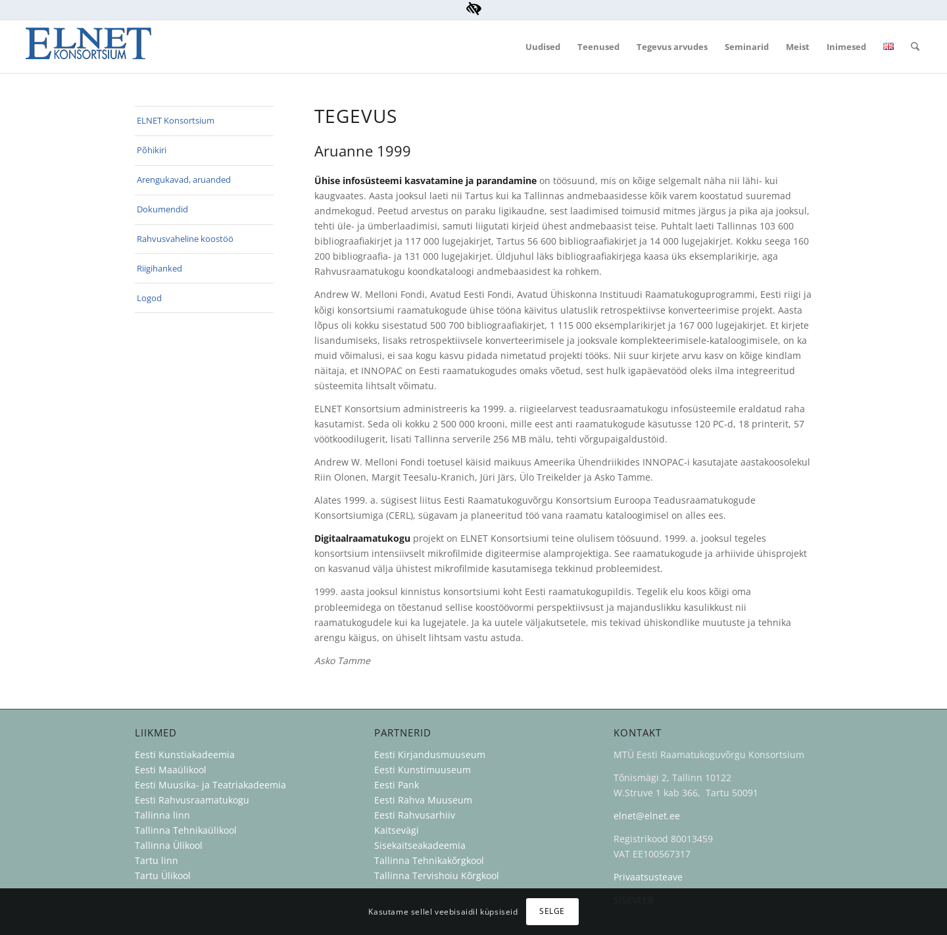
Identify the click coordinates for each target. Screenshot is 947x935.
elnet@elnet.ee (647, 815)
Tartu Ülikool (163, 875)
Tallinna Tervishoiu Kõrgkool (436, 875)
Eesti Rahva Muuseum (423, 800)
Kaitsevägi (396, 830)
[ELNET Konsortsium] (88, 46)
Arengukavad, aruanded (184, 179)
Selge (552, 911)
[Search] (915, 46)
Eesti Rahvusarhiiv (416, 815)
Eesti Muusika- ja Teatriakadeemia (210, 785)
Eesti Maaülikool (170, 769)
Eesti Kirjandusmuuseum (429, 754)
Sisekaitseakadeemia (420, 845)
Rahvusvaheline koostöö (185, 239)
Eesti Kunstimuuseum (422, 769)
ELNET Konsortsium (175, 120)
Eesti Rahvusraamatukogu (192, 800)
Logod (149, 298)
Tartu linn (156, 860)
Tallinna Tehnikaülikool (186, 830)
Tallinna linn (162, 815)
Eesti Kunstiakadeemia (185, 754)
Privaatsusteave (648, 877)
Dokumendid (162, 209)
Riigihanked (159, 268)
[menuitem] (543, 46)
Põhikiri (151, 150)
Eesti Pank (396, 785)
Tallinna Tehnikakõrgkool (429, 860)
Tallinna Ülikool (169, 845)
